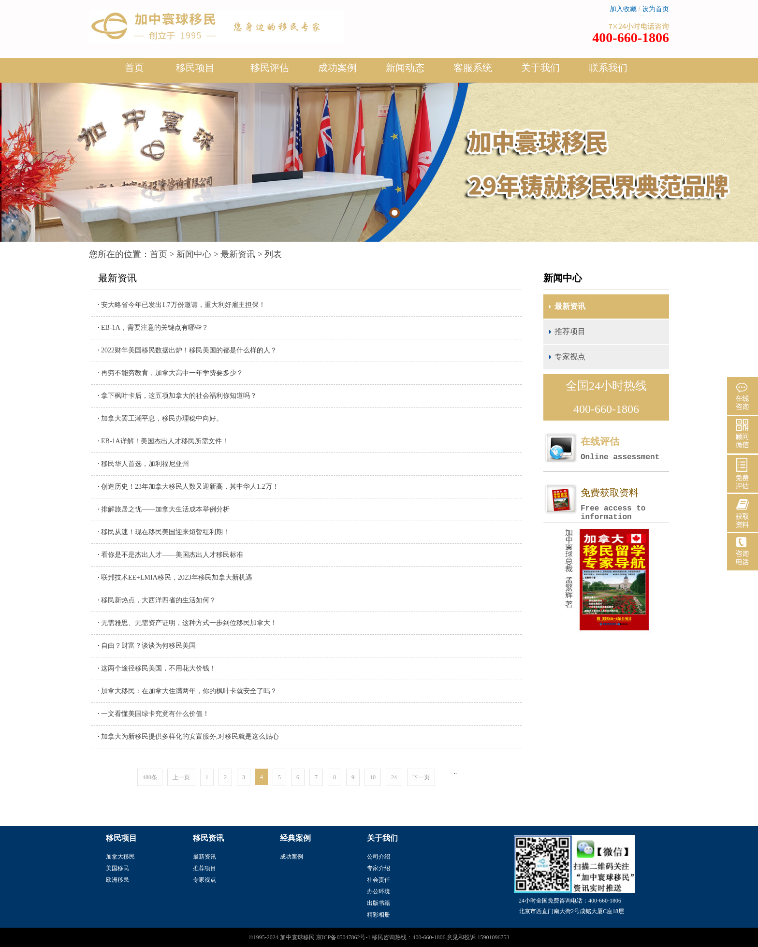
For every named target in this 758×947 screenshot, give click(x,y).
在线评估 (625, 449)
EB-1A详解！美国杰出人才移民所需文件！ (165, 441)
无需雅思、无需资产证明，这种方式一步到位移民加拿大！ (189, 622)
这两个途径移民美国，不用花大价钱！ (158, 668)
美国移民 (117, 868)
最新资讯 (237, 254)
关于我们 (540, 71)
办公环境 (378, 891)
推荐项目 (569, 331)
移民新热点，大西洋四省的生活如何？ (158, 600)
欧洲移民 (117, 879)
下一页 (421, 777)
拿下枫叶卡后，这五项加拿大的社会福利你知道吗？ (179, 395)
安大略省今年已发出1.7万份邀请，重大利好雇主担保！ (183, 304)
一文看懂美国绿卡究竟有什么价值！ (155, 713)
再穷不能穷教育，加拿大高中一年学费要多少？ (172, 373)
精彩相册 (378, 914)
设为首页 (655, 9)
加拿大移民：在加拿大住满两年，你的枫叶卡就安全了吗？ (189, 691)
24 (394, 777)
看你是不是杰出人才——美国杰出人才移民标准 (172, 554)
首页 (134, 67)
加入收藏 (623, 9)
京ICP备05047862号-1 (343, 937)
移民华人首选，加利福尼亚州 (145, 463)
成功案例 (337, 71)
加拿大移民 (120, 856)
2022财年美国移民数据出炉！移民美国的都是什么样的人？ (189, 350)
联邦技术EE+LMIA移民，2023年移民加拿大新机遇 (176, 577)
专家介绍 (378, 868)
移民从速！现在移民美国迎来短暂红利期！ (165, 532)
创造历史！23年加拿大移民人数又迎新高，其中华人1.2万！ (190, 486)
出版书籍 (378, 903)
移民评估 (269, 71)
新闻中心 (193, 254)
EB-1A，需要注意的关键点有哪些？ (154, 327)
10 (373, 777)
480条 (150, 777)
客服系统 (472, 67)
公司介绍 (378, 856)
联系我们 (608, 67)
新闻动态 (405, 71)
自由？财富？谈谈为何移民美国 (148, 645)
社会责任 (378, 879)
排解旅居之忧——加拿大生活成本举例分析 (165, 509)
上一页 (181, 777)
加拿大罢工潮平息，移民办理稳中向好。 (162, 418)
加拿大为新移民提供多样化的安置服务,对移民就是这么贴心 (190, 736)
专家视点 (569, 356)
